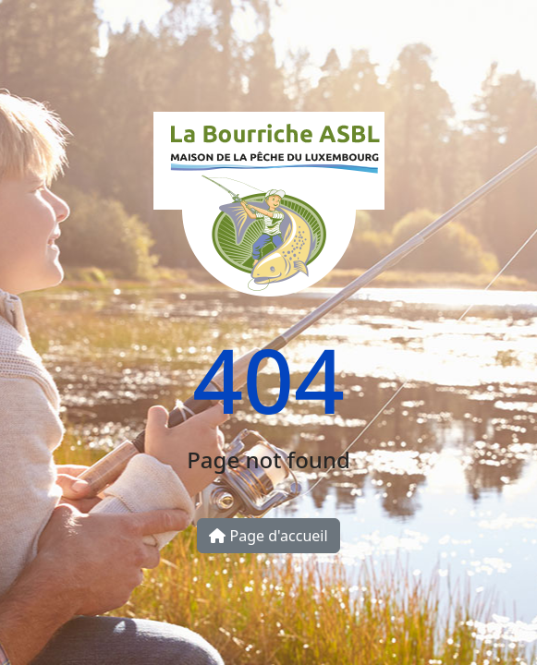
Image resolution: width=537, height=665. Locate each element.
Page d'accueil (268, 536)
